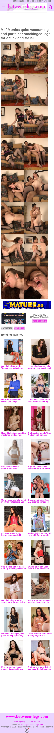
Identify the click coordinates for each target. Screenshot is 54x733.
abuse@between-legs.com (32, 725)
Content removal (33, 721)
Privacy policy (19, 721)
